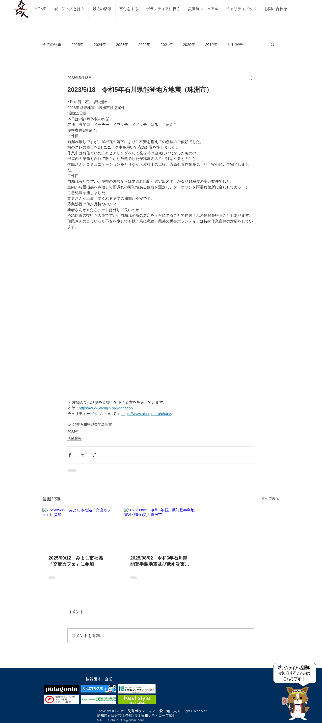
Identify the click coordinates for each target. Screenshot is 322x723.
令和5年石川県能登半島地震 (89, 425)
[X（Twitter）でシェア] (82, 455)
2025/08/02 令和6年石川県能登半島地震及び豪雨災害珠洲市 (159, 561)
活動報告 (235, 44)
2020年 (189, 44)
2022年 (144, 44)
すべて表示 (270, 498)
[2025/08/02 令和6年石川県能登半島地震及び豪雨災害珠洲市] (160, 528)
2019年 (211, 44)
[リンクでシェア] (94, 455)
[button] (272, 44)
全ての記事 (51, 44)
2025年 (77, 44)
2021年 (167, 44)
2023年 (122, 44)
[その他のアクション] (251, 78)
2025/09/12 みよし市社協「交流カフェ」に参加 (75, 561)
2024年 (100, 44)
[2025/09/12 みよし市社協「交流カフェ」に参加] (79, 528)
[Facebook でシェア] (69, 455)
